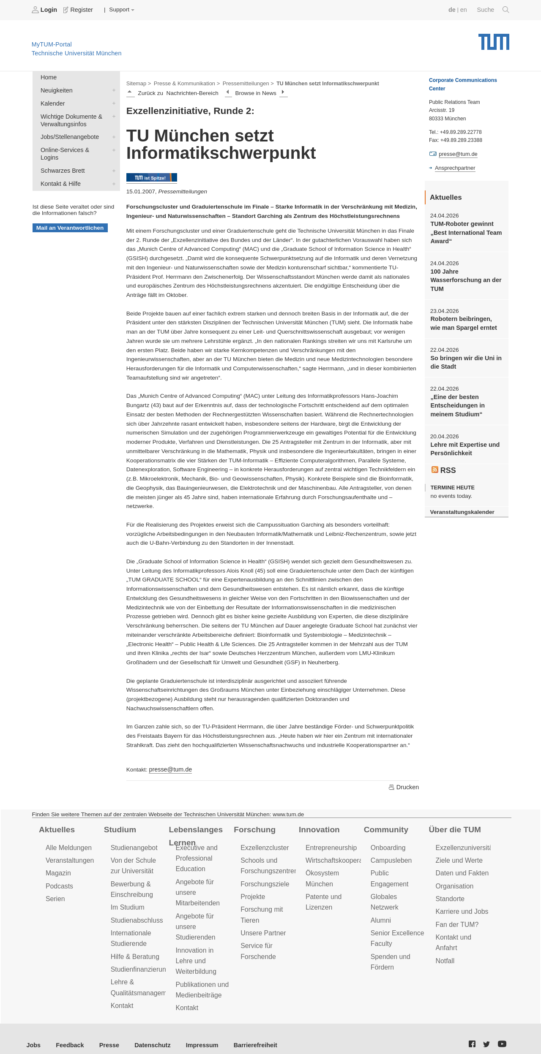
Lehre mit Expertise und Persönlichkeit (463, 441)
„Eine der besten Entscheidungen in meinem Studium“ (456, 399)
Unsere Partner (261, 926)
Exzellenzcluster (263, 845)
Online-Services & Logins (112, 145)
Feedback (68, 1033)
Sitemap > (138, 83)
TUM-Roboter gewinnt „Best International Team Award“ (464, 231)
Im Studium (127, 902)
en (465, 9)
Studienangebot (133, 845)
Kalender (112, 100)
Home (47, 76)
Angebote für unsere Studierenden (194, 920)
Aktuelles (56, 827)
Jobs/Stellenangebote (112, 133)
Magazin (58, 869)
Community (385, 827)
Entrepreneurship (330, 845)
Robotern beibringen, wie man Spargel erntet (464, 319)
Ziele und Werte (458, 857)
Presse (105, 1033)
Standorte (449, 894)
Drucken (404, 785)
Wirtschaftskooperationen (341, 857)
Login (45, 9)
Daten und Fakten (461, 869)
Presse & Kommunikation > (184, 83)
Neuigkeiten (112, 88)
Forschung (253, 827)
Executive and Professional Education (195, 855)
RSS (443, 462)
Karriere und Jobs (461, 906)
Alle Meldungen (67, 845)
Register (77, 9)
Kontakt (121, 996)
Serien (55, 894)
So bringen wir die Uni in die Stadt (463, 357)
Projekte (252, 892)
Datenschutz (146, 1033)
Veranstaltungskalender (460, 503)
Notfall (445, 953)
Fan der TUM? (456, 918)
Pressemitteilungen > (242, 83)
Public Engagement (398, 869)
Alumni (380, 894)
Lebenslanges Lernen (194, 833)
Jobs (33, 1033)
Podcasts (59, 882)
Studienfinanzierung (139, 961)
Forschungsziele (263, 879)
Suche (493, 9)
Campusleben (390, 857)
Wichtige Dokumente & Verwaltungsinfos (112, 113)
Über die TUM (453, 827)
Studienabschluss (135, 914)
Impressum (193, 1033)
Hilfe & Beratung (134, 949)
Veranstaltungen (68, 857)
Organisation (454, 882)
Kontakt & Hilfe (112, 169)
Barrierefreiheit (243, 1033)
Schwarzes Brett (112, 157)
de (454, 9)
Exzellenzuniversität (464, 845)
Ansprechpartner (454, 167)
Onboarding (387, 845)
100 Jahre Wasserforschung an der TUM (463, 277)
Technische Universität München (493, 38)
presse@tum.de (169, 768)
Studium (119, 827)
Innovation (318, 827)
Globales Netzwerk (397, 882)
